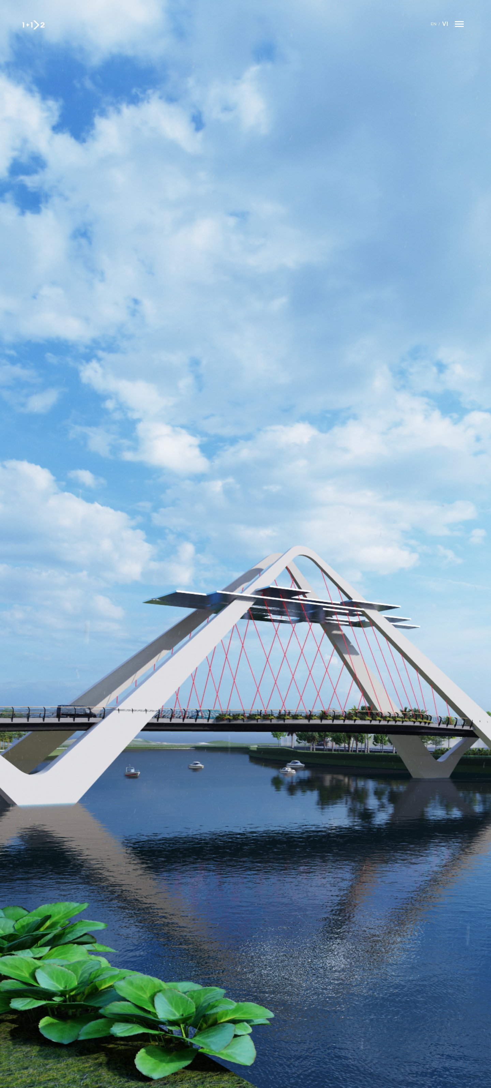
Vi (445, 24)
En (434, 24)
